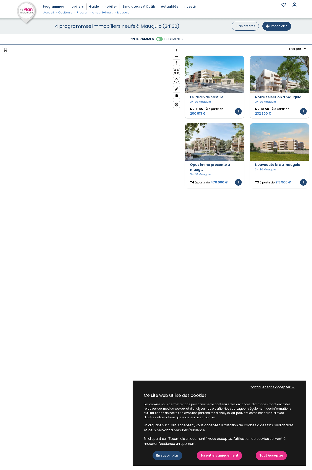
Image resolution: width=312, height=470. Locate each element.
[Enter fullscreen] (176, 71)
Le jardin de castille (206, 97)
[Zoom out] (176, 56)
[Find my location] (176, 104)
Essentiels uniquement (219, 455)
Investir (190, 6)
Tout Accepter (271, 455)
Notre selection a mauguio (278, 97)
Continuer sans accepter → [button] (272, 387)
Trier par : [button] (296, 49)
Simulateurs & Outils (139, 6)
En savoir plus (167, 455)
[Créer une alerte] (276, 26)
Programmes (63, 6)
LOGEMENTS (173, 39)
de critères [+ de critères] (245, 26)
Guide (103, 6)
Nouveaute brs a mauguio (277, 164)
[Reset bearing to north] (176, 62)
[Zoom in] (176, 50)
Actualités (169, 6)
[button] (294, 5)
